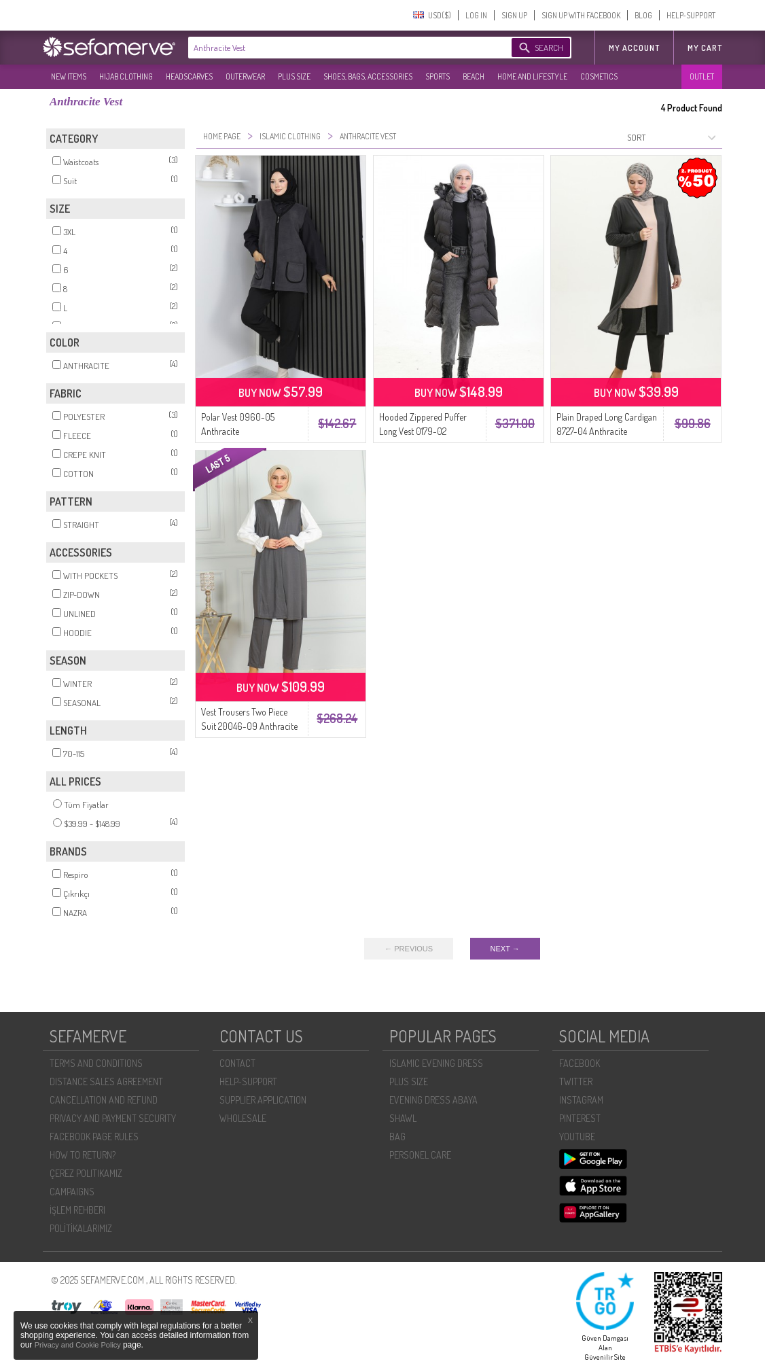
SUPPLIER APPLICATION (262, 1100)
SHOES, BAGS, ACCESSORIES (367, 76)
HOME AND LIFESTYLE (532, 76)
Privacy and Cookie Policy (79, 1345)
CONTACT (237, 1063)
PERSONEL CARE (420, 1155)
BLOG (643, 15)
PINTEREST (580, 1118)
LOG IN (476, 15)
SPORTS (437, 76)
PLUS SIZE (294, 76)
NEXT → (505, 949)
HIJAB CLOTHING (126, 76)
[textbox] (336, 47)
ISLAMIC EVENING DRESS (436, 1063)
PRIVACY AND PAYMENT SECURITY (113, 1118)
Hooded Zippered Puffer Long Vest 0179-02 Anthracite (423, 431)
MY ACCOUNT (634, 48)
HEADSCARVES (189, 76)
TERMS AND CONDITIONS (96, 1063)
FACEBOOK (579, 1063)
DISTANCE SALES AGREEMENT (106, 1081)
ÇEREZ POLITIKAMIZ (86, 1173)
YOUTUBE (577, 1136)
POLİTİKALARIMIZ (81, 1228)
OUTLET (702, 76)
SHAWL (402, 1118)
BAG (397, 1136)
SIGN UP (514, 15)
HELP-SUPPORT (690, 15)
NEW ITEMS (68, 76)
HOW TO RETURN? (82, 1155)
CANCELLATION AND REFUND (104, 1100)
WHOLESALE (242, 1118)
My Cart (705, 48)
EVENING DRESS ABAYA (433, 1100)
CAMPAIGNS (72, 1191)
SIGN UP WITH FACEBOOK (580, 15)
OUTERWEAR (245, 76)
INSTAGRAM (581, 1100)
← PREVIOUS (409, 949)
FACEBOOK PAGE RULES (94, 1136)
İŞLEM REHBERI (77, 1210)
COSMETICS (599, 76)
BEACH (473, 76)
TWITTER (575, 1081)
